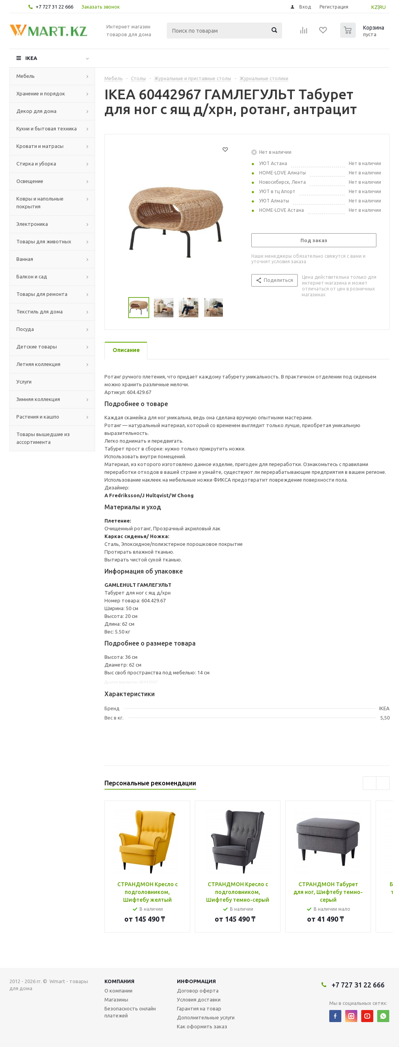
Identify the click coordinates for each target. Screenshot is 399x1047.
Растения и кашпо (37, 416)
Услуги (24, 381)
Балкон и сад (31, 276)
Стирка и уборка (36, 163)
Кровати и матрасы (40, 146)
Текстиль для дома (39, 311)
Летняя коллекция (38, 364)
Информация (196, 981)
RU (382, 7)
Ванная (24, 259)
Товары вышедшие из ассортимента (43, 438)
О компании (118, 990)
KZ (374, 7)
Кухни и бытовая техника (46, 128)
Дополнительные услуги (206, 1017)
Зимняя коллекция (38, 399)
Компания (119, 981)
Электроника (32, 224)
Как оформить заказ (202, 1026)
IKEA (31, 58)
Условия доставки (199, 999)
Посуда (25, 329)
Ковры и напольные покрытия (40, 202)
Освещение (29, 181)
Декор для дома (36, 111)
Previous (119, 307)
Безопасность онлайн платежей (130, 1012)
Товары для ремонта (41, 294)
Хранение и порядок (40, 93)
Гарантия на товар (199, 1008)
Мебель (25, 76)
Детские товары (36, 346)
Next (232, 307)
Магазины (116, 999)
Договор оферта (198, 990)
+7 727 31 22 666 (54, 6)
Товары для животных (43, 241)
